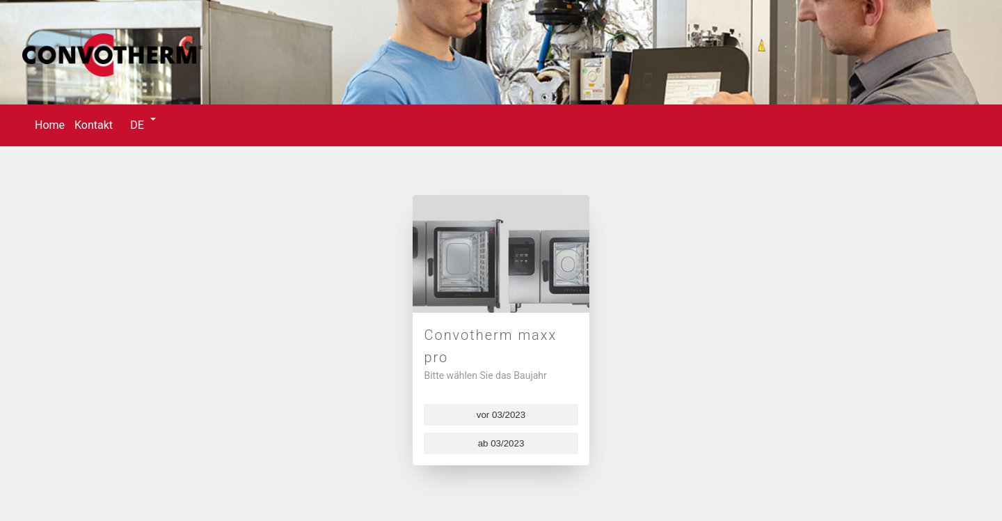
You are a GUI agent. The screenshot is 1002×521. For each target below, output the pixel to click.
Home (50, 125)
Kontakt (93, 125)
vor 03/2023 (501, 415)
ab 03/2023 (501, 443)
